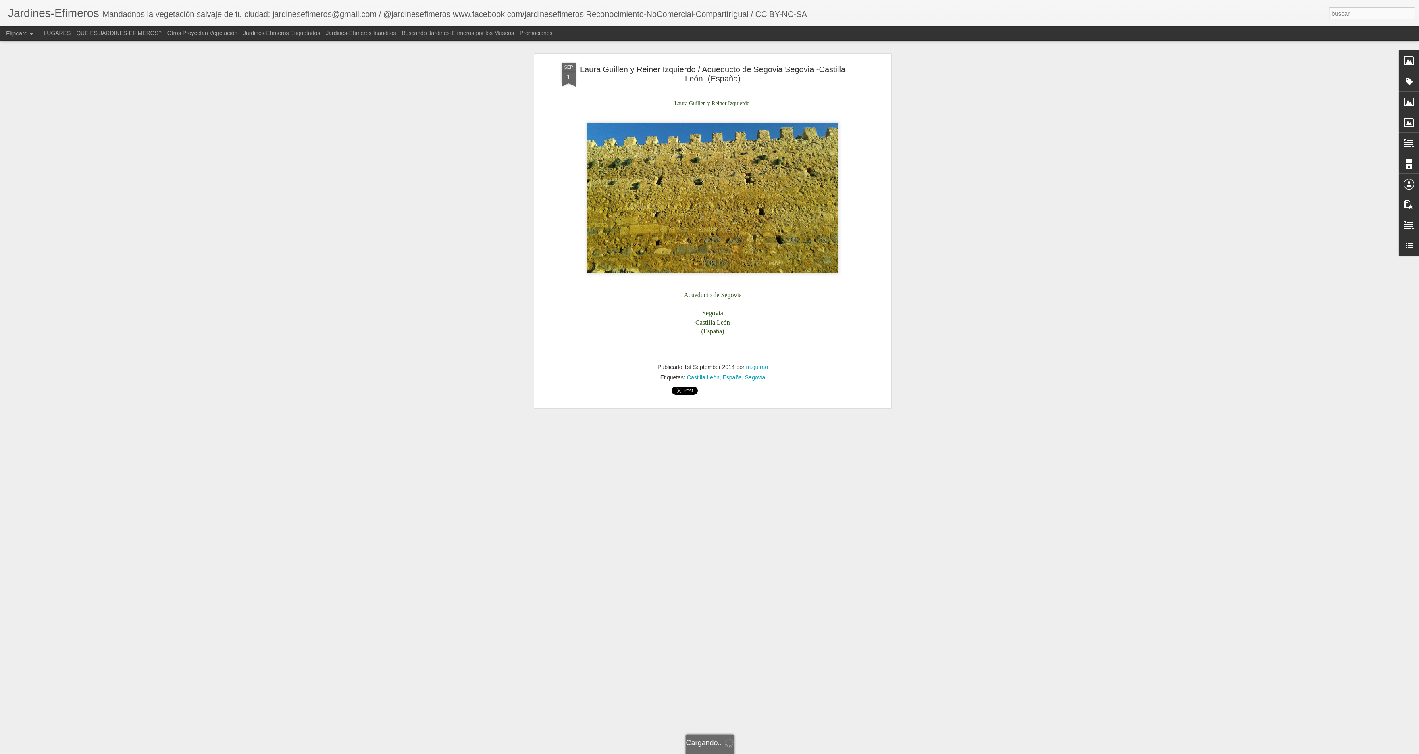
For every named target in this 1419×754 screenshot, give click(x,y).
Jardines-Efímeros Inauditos (361, 33)
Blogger (802, 749)
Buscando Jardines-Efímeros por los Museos (458, 33)
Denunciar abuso (830, 749)
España (732, 280)
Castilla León (703, 280)
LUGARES (57, 33)
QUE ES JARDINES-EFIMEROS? (119, 33)
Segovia (755, 280)
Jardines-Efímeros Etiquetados (281, 33)
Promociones (536, 33)
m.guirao (757, 270)
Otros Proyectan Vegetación (203, 33)
